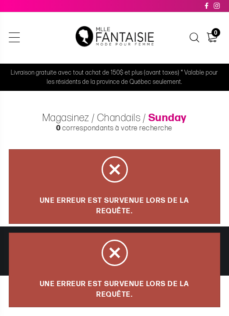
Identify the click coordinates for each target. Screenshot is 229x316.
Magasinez (65, 118)
